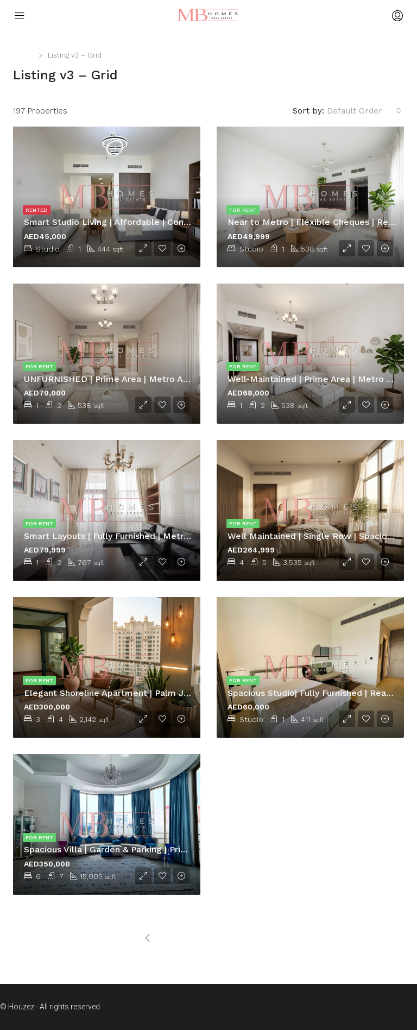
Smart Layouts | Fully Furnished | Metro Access (122, 536)
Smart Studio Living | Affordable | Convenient (119, 222)
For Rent (243, 210)
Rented (37, 210)
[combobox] (364, 110)
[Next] (244, 938)
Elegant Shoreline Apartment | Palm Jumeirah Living (134, 693)
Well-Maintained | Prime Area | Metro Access (322, 379)
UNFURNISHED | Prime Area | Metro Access (115, 379)
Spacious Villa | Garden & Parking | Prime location (127, 849)
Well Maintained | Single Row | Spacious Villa (322, 536)
